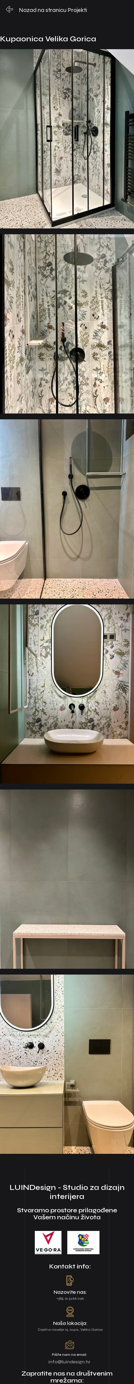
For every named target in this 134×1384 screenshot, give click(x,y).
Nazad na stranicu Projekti (53, 10)
